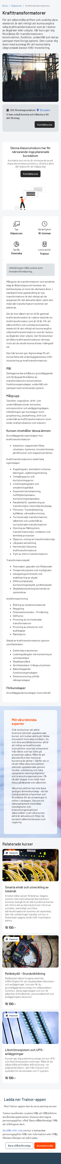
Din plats (45, 110)
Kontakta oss (44, 124)
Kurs (5, 5)
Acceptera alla (45, 1145)
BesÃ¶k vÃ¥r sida (13, 1130)
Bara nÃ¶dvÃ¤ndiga (19, 1145)
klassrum (16, 5)
